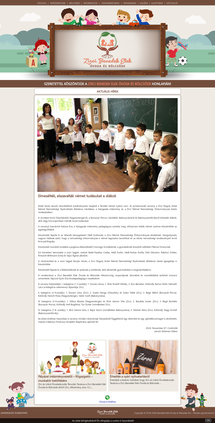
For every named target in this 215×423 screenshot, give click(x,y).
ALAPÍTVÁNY (157, 3)
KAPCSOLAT (172, 3)
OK (208, 420)
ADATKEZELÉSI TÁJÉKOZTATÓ (14, 412)
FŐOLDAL (41, 3)
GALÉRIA (144, 3)
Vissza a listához (107, 400)
